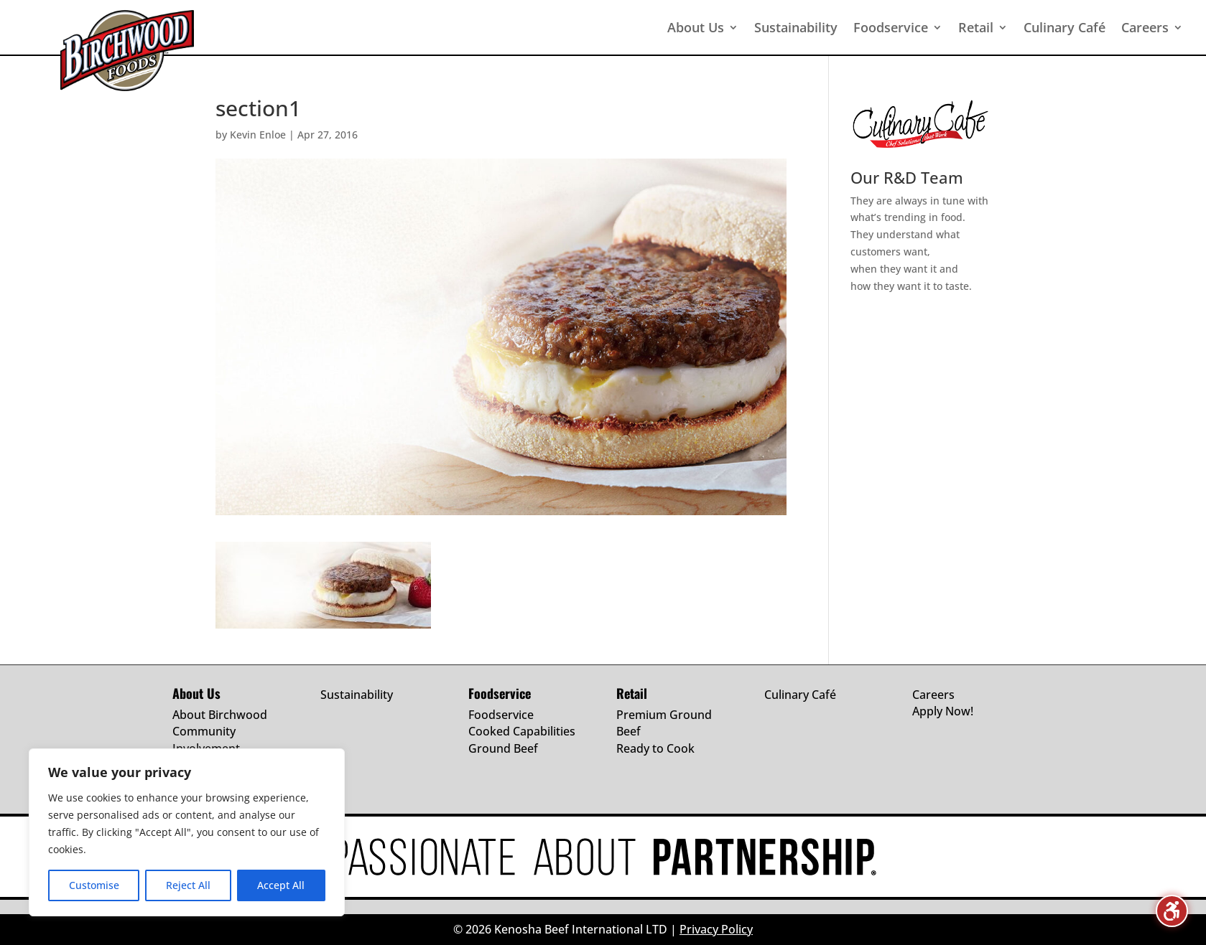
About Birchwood (219, 715)
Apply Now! (942, 711)
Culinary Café (800, 694)
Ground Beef (503, 748)
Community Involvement (206, 739)
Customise (94, 885)
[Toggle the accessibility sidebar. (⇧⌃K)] (1172, 911)
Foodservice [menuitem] (890, 27)
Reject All (188, 885)
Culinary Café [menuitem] (1064, 27)
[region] (187, 832)
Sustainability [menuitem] (796, 27)
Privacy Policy (716, 929)
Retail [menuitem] (975, 27)
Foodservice (501, 715)
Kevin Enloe (258, 134)
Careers (933, 694)
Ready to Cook (655, 748)
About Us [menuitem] (695, 27)
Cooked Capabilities (521, 731)
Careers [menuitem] (1145, 27)
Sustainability (356, 694)
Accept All (281, 885)
